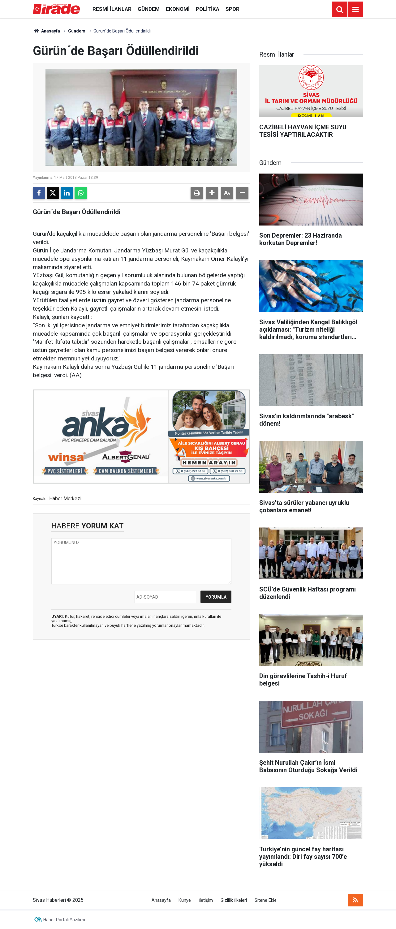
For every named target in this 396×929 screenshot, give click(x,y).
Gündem (149, 9)
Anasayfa (46, 30)
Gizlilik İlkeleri (234, 900)
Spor (232, 9)
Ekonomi (178, 9)
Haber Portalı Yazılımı (64, 919)
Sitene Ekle (266, 900)
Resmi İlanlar (112, 9)
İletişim (206, 900)
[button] (212, 193)
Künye (185, 900)
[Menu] (355, 10)
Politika (207, 9)
